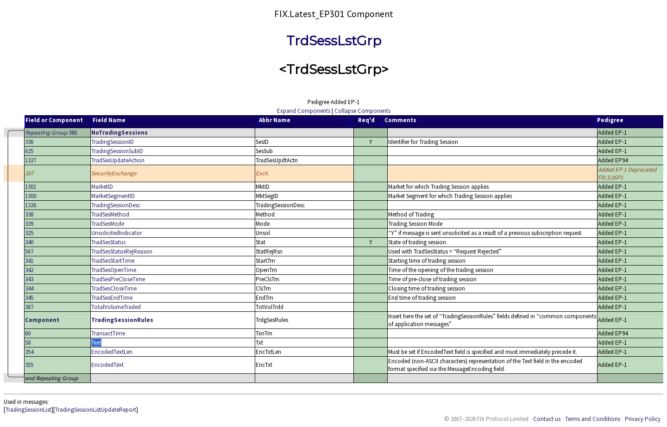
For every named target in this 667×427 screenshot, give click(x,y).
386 (51, 132)
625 (29, 151)
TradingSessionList (28, 410)
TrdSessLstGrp (333, 41)
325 (29, 233)
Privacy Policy (643, 419)
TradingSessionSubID (117, 151)
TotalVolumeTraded (116, 307)
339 (29, 224)
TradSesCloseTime (114, 288)
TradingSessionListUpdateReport (95, 410)
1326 (30, 205)
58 (28, 343)
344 (29, 288)
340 (29, 242)
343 (29, 279)
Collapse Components (362, 111)
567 (29, 251)
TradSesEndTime (111, 298)
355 (29, 365)
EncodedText (107, 365)
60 (28, 333)
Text (96, 343)
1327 (30, 160)
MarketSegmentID (113, 196)
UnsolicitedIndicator (116, 233)
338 (29, 214)
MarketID (102, 187)
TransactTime (108, 333)
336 (29, 142)
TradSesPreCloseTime (118, 279)
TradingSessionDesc (115, 205)
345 (29, 298)
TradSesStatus (108, 242)
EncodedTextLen (111, 352)
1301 (30, 187)
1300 (30, 196)
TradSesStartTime (112, 261)
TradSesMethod (110, 214)
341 (29, 261)
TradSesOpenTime (113, 270)
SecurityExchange (113, 173)
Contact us (546, 419)
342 (29, 270)
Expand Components (303, 111)
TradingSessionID (112, 142)
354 (29, 352)
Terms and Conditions (592, 419)
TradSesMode (107, 224)
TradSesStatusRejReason (121, 251)
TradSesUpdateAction (118, 160)
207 (29, 173)
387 (29, 307)
